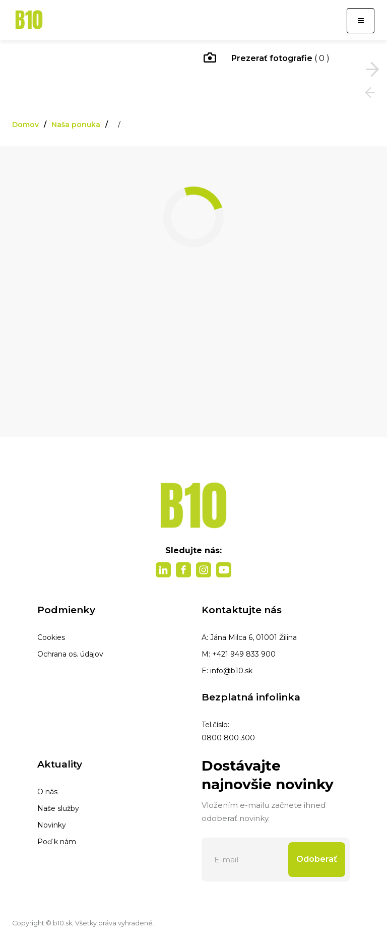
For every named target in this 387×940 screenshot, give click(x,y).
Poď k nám (56, 841)
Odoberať (316, 859)
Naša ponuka (75, 124)
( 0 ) (267, 59)
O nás (47, 791)
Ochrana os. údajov (70, 654)
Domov (25, 124)
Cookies (51, 637)
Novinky (51, 825)
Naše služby (58, 808)
